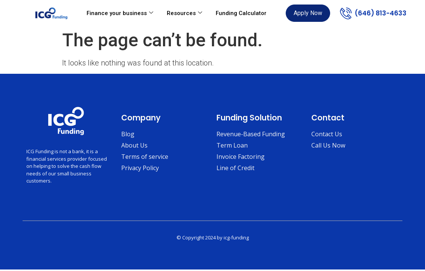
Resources (184, 13)
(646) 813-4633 (381, 13)
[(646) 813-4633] (346, 13)
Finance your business (120, 13)
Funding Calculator (241, 13)
